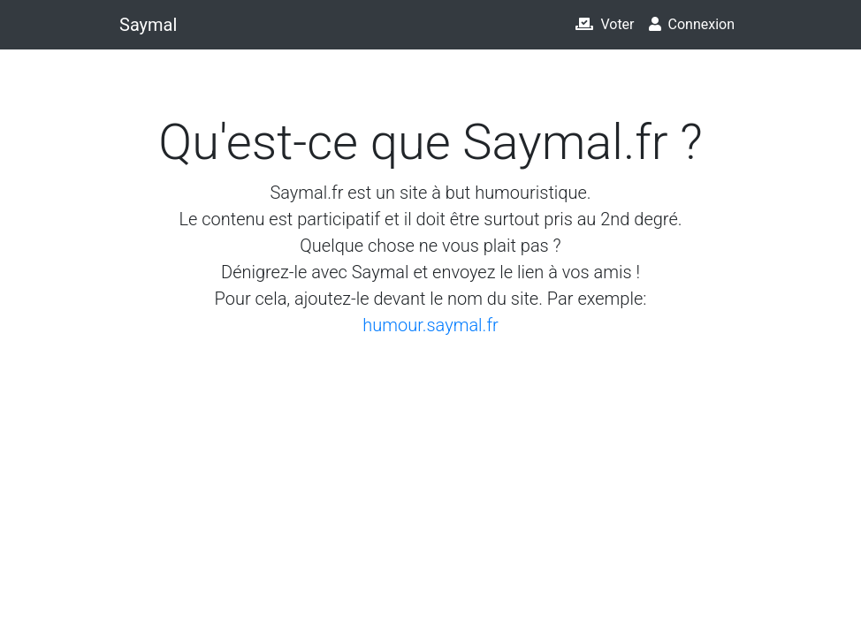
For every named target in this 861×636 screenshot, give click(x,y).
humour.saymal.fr (430, 325)
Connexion (692, 24)
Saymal (148, 24)
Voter (604, 24)
